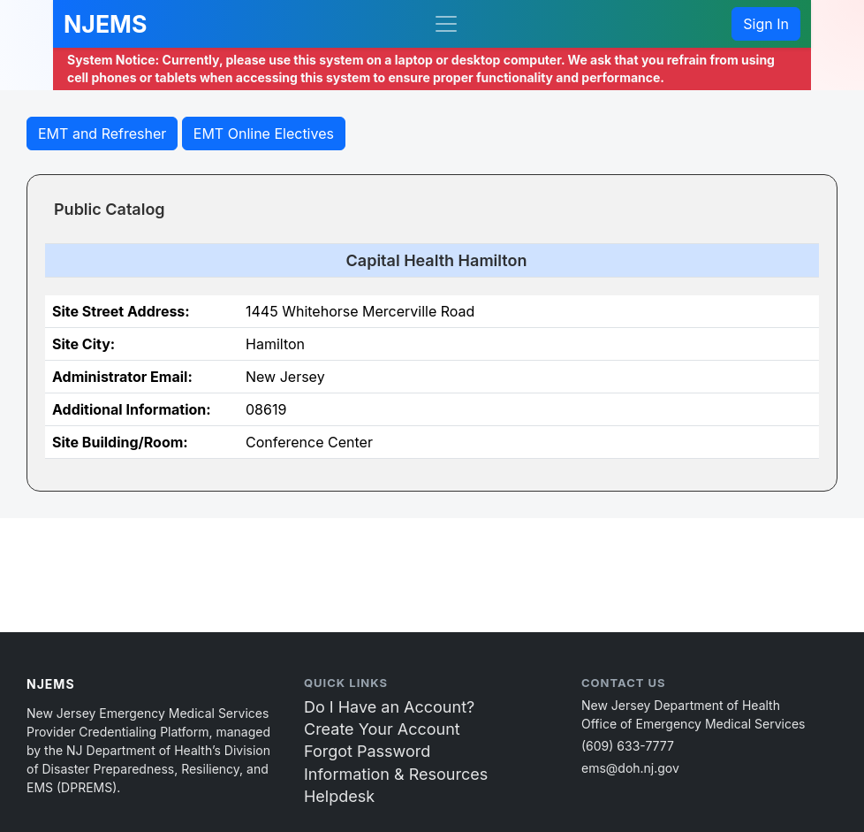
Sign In (766, 24)
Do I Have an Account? (389, 707)
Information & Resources (396, 774)
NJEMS (105, 24)
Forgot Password (367, 751)
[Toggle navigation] (446, 24)
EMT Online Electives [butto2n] (263, 133)
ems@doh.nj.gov (630, 767)
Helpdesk (339, 796)
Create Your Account (382, 729)
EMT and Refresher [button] (102, 133)
